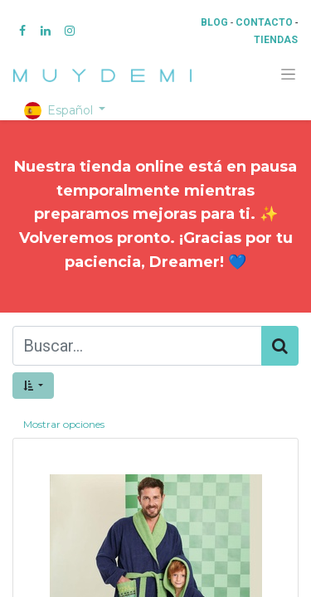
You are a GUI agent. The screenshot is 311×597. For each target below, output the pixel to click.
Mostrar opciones (63, 424)
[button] (33, 385)
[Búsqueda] (280, 346)
